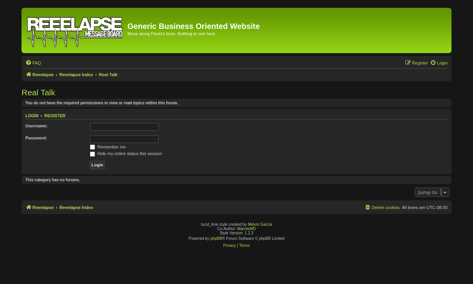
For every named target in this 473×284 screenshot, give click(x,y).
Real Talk (38, 92)
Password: (36, 138)
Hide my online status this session (126, 153)
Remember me (108, 147)
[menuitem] (33, 63)
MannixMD (246, 229)
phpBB (216, 238)
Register (55, 115)
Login (31, 115)
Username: (36, 125)
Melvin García (260, 224)
